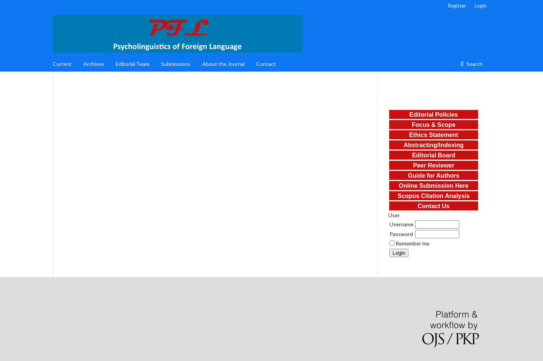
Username (402, 224)
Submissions (175, 64)
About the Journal (223, 64)
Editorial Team (132, 64)
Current (62, 64)
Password (401, 234)
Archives (93, 64)
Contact (266, 64)
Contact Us (433, 206)
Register (457, 6)
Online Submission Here (434, 186)
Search (474, 64)
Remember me (412, 243)
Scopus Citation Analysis (433, 196)
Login (480, 6)
